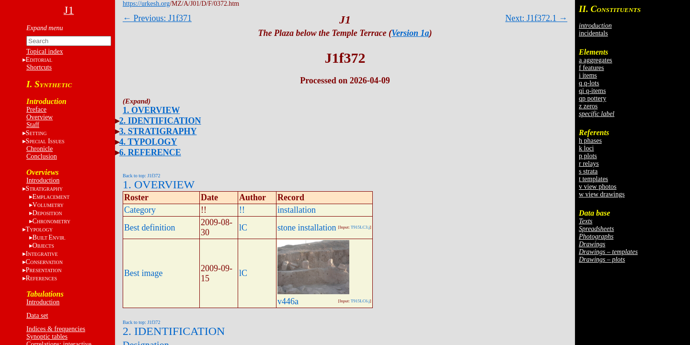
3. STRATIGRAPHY (158, 131)
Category (140, 210)
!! (242, 210)
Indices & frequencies (55, 329)
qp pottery (592, 98)
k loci (586, 148)
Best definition (149, 227)
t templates (593, 179)
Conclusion (41, 156)
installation (296, 210)
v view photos (598, 186)
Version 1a (410, 33)
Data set (37, 315)
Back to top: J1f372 (142, 175)
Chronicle (39, 148)
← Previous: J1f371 (157, 18)
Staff (32, 124)
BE (49, 237)
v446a (288, 301)
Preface (36, 109)
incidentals (593, 33)
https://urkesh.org (146, 3)
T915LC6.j (360, 301)
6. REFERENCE (150, 152)
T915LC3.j (360, 227)
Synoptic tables (47, 336)
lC (243, 227)
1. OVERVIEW (151, 110)
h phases (590, 140)
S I (45, 141)
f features (591, 67)
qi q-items (592, 90)
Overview (39, 117)
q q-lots (589, 83)
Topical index (44, 51)
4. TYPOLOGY (148, 142)
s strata (588, 171)
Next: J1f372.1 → (537, 18)
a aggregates (595, 60)
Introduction (42, 180)
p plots (588, 156)
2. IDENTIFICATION (160, 121)
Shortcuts (39, 67)
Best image (143, 273)
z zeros (588, 106)
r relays (589, 163)
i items (588, 75)
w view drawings (602, 194)
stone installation (306, 227)
